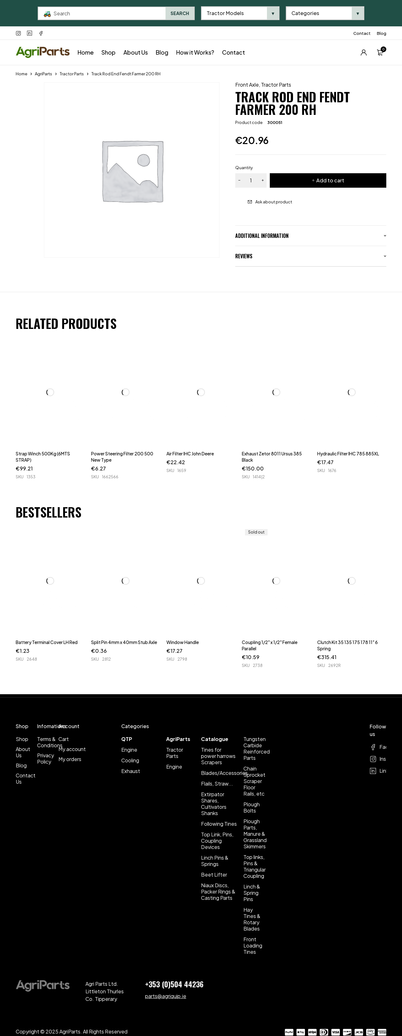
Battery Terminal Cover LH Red (47, 642)
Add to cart (330, 180)
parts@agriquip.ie (165, 996)
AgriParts (43, 73)
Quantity (244, 167)
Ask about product (273, 201)
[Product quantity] (251, 180)
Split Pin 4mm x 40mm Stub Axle (124, 642)
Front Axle (247, 84)
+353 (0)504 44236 (174, 984)
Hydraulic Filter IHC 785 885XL (348, 453)
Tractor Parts (72, 73)
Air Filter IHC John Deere (190, 453)
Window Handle (182, 642)
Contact (362, 33)
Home (21, 73)
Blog (381, 33)
